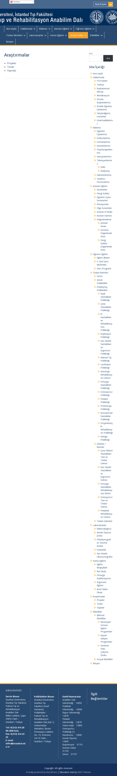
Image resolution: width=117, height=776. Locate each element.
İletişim (9, 41)
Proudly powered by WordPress (41, 772)
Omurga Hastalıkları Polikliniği (106, 385)
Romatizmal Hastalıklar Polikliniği (106, 416)
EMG (103, 167)
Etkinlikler (95, 35)
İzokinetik (101, 549)
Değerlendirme (104, 219)
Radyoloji (105, 170)
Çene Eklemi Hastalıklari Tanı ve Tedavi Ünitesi (107, 457)
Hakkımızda (26, 28)
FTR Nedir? (102, 80)
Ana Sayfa (11, 28)
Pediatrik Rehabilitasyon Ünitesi (106, 513)
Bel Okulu (101, 571)
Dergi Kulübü (103, 193)
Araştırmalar (77, 35)
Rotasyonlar (103, 204)
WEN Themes (84, 772)
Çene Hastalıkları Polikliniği (106, 307)
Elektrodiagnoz (104, 528)
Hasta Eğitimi (57, 35)
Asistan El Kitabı (104, 211)
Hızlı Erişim (100, 4)
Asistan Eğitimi (61, 28)
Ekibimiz (43, 28)
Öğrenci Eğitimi (83, 28)
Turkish (15, 2)
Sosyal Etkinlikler (105, 659)
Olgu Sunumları (104, 208)
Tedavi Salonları (104, 521)
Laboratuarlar (36, 35)
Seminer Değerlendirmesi (106, 233)
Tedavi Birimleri (14, 35)
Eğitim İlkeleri (103, 257)
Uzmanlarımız (103, 141)
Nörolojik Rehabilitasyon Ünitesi (106, 374)
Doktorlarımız (103, 138)
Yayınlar (11, 70)
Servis (100, 276)
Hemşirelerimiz (104, 156)
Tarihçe (100, 84)
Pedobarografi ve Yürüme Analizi (104, 542)
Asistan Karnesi (104, 215)
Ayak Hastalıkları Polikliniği (106, 296)
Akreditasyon (103, 95)
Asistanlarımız (103, 145)
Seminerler (102, 189)
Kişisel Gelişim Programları (106, 638)
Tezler (10, 67)
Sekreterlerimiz (104, 175)
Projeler (11, 63)
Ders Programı (104, 268)
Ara (90, 53)
